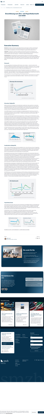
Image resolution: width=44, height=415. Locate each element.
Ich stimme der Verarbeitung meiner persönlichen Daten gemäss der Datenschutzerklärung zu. (36, 347)
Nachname (31, 343)
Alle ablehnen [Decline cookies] (34, 412)
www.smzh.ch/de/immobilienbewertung (30, 262)
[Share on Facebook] (36, 238)
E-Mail (31, 336)
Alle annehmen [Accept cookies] (41, 412)
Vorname (31, 339)
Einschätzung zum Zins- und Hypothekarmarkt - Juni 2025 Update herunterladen (16, 229)
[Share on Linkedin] (37, 238)
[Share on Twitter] (39, 238)
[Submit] (36, 351)
